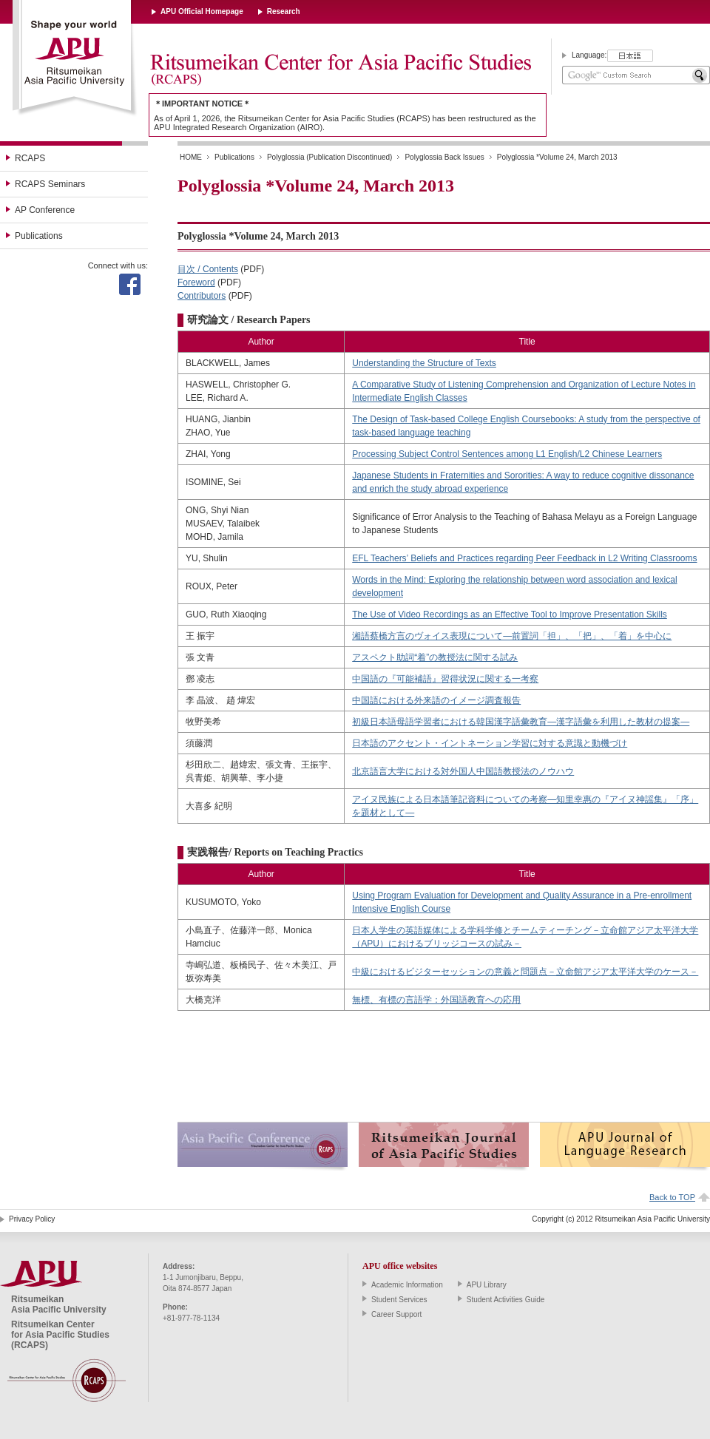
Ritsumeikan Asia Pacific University (75, 58)
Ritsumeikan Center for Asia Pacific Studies (340, 70)
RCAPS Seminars (50, 184)
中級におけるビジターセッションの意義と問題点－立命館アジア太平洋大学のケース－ (525, 971)
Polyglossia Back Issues (444, 157)
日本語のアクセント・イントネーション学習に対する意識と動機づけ (489, 743)
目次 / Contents (208, 269)
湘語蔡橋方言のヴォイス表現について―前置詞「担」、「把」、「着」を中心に (512, 636)
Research (283, 11)
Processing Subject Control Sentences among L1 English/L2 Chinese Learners (507, 454)
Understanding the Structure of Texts (424, 363)
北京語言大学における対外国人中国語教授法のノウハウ (463, 771)
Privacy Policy (32, 1219)
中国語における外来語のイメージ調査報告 (436, 700)
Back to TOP (672, 1197)
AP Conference (45, 210)
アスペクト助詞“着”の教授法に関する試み (435, 657)
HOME (191, 157)
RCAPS (30, 158)
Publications (39, 236)
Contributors (202, 296)
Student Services (399, 1300)
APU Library (487, 1285)
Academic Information (407, 1285)
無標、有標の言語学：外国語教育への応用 (436, 1000)
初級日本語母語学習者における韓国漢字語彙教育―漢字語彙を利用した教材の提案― (520, 722)
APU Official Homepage (201, 11)
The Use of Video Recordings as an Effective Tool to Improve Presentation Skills (509, 614)
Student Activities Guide (506, 1300)
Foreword (196, 282)
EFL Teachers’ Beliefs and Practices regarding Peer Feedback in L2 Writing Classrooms (524, 558)
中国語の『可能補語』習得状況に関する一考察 (445, 679)
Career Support (396, 1314)
